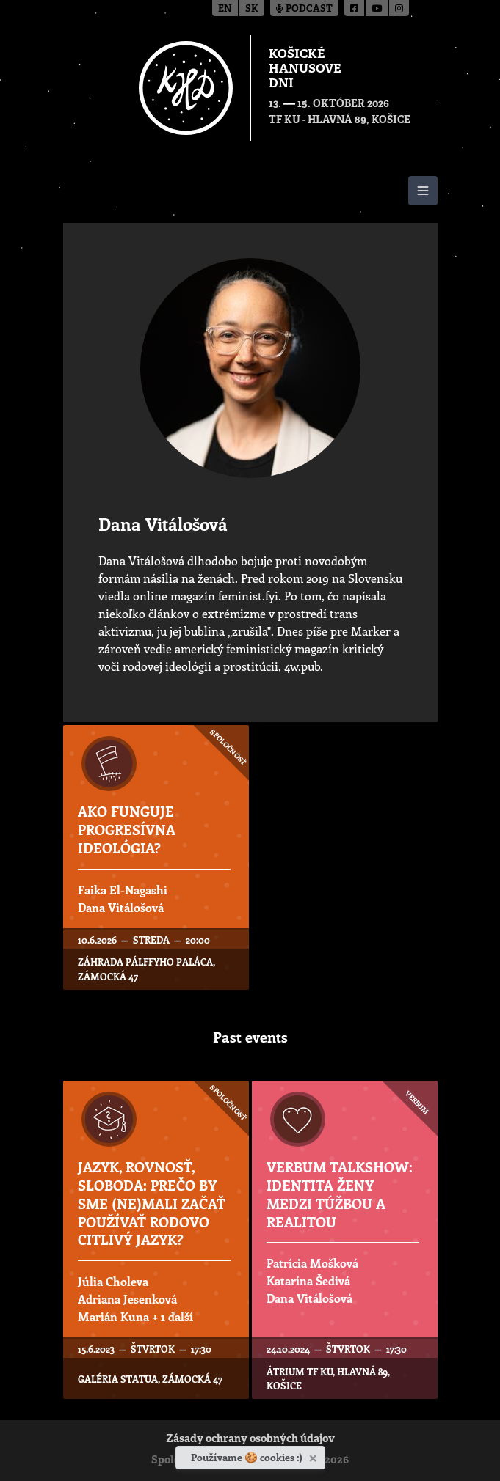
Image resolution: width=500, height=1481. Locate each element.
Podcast (304, 9)
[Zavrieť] (315, 1455)
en (225, 9)
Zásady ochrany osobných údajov (250, 1439)
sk (251, 9)
